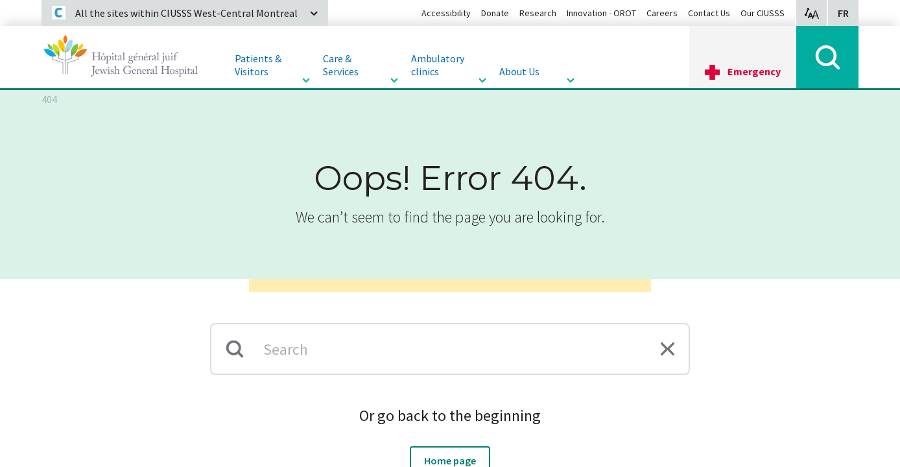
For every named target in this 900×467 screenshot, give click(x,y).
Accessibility (446, 13)
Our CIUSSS (762, 13)
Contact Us (709, 13)
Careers (662, 13)
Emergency (754, 71)
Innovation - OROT (601, 13)
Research (537, 13)
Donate (495, 13)
